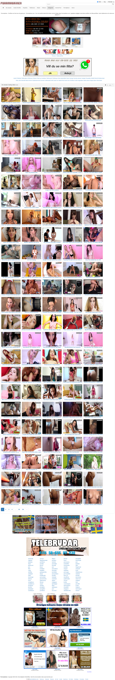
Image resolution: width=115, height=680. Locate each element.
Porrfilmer (72, 80)
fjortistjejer (54, 583)
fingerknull (78, 567)
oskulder (54, 577)
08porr (53, 558)
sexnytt (42, 558)
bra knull (54, 590)
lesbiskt (77, 563)
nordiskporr (31, 590)
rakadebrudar (67, 590)
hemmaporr (79, 588)
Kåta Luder (18, 80)
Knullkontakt (47, 80)
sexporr (66, 568)
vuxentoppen (67, 583)
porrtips (77, 575)
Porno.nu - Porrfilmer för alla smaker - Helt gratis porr (57, 54)
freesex (77, 590)
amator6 (78, 568)
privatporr (42, 587)
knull (77, 570)
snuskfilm (66, 587)
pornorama (66, 562)
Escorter (42, 80)
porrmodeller (67, 573)
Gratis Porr (55, 80)
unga (29, 570)
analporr (78, 580)
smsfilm (66, 567)
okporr (53, 580)
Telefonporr (55, 78)
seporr (41, 583)
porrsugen (66, 572)
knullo (77, 585)
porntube (54, 570)
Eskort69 (23, 80)
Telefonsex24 (49, 78)
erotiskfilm (66, 563)
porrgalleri (78, 558)
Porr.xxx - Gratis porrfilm (57, 56)
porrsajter (54, 563)
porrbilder (54, 572)
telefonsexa (43, 580)
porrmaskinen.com (34, 679)
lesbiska (30, 562)
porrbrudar (78, 560)
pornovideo (43, 577)
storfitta (30, 572)
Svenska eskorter (77, 78)
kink (77, 582)
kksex (41, 567)
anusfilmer (66, 577)
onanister (54, 578)
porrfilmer (42, 562)
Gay (105, 1)
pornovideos (55, 573)
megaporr (54, 582)
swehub (78, 573)
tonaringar (30, 577)
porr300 (78, 583)
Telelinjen (19, 78)
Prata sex (39, 78)
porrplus (54, 560)
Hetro (100, 1)
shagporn (66, 588)
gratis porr (30, 565)
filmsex (42, 582)
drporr (41, 573)
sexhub (54, 562)
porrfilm (42, 563)
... (15, 509)
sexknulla (30, 558)
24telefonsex (79, 572)
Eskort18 (97, 78)
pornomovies (43, 578)
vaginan (30, 560)
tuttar (29, 575)
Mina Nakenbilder (62, 78)
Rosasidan (88, 78)
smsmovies (67, 565)
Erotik (51, 80)
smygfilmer (31, 582)
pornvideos (55, 568)
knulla (65, 582)
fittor (77, 565)
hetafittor (42, 570)
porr (77, 562)
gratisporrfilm (43, 572)
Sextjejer (84, 78)
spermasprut (67, 585)
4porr (29, 563)
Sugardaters (80, 80)
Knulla (76, 80)
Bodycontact (102, 78)
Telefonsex (30, 78)
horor (65, 560)
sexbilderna (31, 583)
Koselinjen (43, 78)
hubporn (78, 587)
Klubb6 (92, 78)
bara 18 (66, 575)
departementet (43, 560)
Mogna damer (93, 80)
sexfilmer (66, 570)
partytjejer (30, 588)
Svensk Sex (67, 80)
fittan (53, 585)
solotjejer (30, 573)
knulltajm (42, 568)
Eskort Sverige (69, 78)
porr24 (41, 565)
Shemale (110, 1)
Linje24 (15, 78)
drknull (65, 558)
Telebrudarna (25, 78)
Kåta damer (99, 80)
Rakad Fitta (61, 80)
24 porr (65, 580)
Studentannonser (36, 80)
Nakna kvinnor (29, 80)
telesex (30, 578)
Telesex (34, 78)
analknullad (67, 578)
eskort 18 (78, 578)
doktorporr (54, 587)
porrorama (78, 577)
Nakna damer (87, 80)
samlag (42, 585)
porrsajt (54, 565)
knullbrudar (43, 575)
